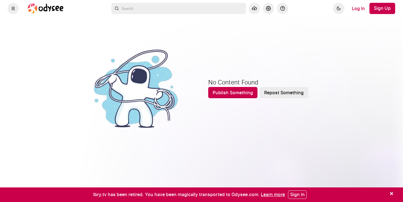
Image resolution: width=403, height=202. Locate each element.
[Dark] (338, 8)
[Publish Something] (232, 92)
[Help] (282, 8)
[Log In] (358, 8)
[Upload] (254, 8)
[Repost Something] (284, 92)
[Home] (46, 8)
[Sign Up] (382, 8)
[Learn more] (273, 194)
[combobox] (178, 8)
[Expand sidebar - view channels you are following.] (13, 8)
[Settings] (268, 8)
